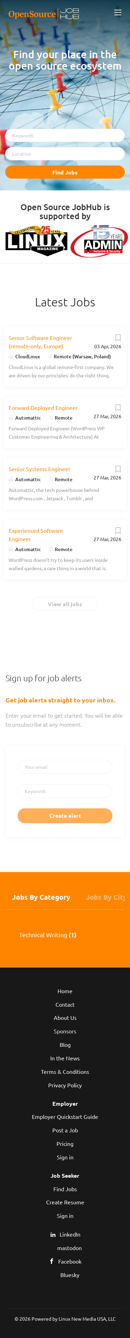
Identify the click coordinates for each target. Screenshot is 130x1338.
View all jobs (65, 604)
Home (65, 990)
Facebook (69, 1261)
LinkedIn (70, 1234)
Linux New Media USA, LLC (87, 1318)
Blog (65, 1044)
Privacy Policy (65, 1084)
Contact (65, 1004)
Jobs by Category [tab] (41, 896)
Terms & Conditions (65, 1071)
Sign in (65, 1156)
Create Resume (65, 1201)
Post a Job (65, 1129)
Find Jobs (65, 172)
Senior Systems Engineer (39, 468)
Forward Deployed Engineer (43, 407)
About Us (65, 1017)
